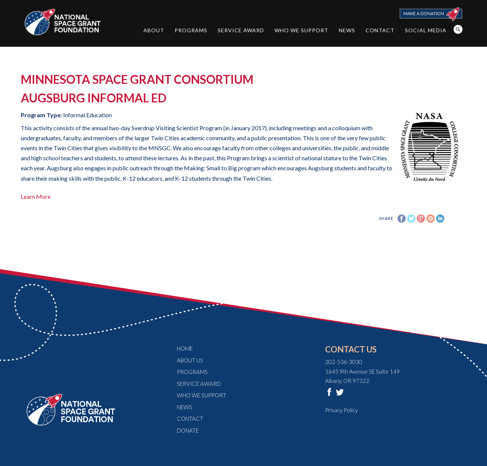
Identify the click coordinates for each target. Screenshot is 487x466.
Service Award (241, 30)
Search (458, 29)
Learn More (36, 196)
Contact (380, 30)
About (153, 30)
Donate (188, 430)
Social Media (426, 30)
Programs (191, 30)
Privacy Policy (341, 410)
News (347, 30)
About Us (190, 360)
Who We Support (301, 30)
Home (185, 348)
